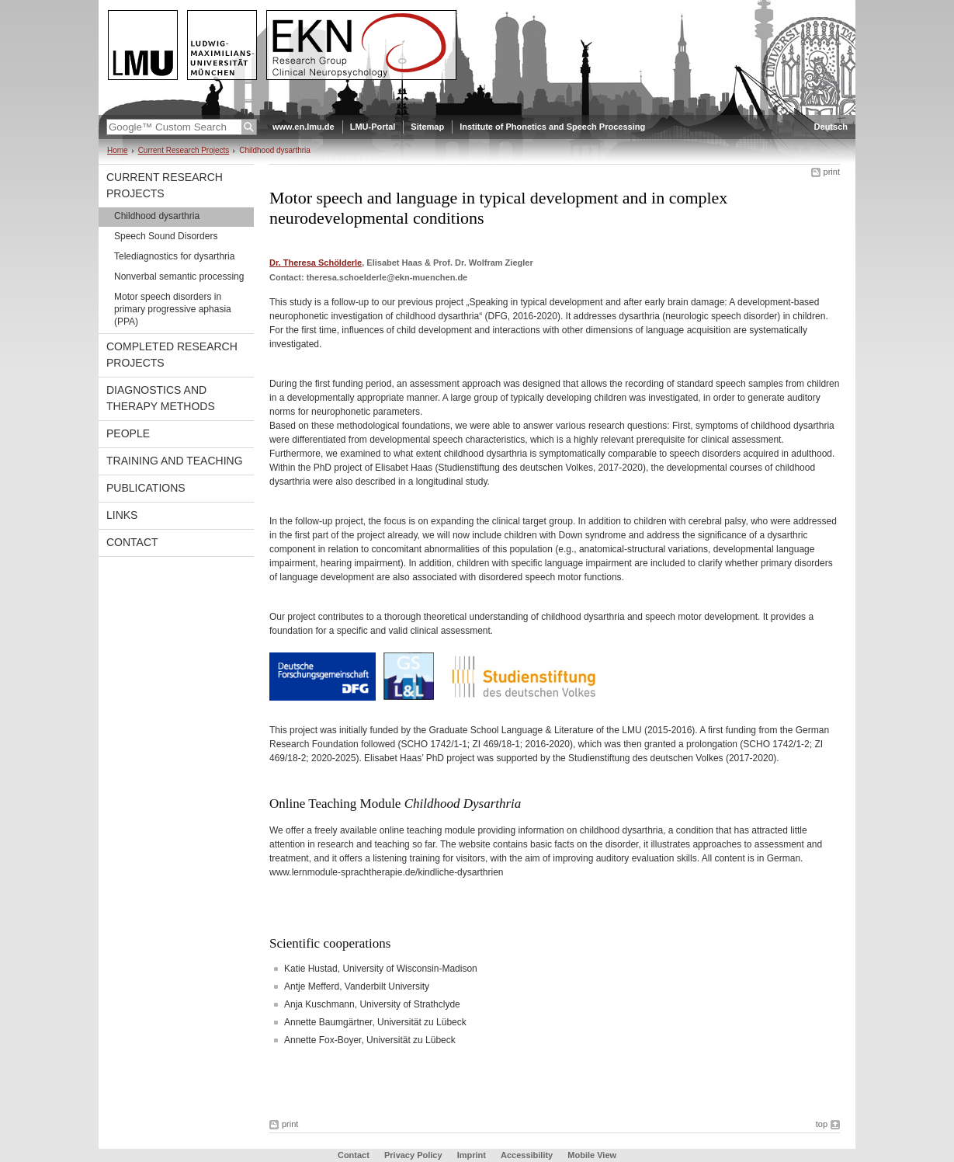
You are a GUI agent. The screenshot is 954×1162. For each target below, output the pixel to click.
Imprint (471, 1155)
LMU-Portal (373, 126)
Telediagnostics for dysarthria (174, 256)
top (821, 1124)
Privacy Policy (413, 1155)
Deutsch (831, 126)
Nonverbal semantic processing (179, 276)
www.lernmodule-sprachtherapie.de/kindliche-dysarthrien (386, 872)
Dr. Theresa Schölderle (315, 262)
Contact (132, 542)
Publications (146, 488)
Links (121, 515)
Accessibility (528, 1155)
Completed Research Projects (172, 354)
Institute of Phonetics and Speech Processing (552, 126)
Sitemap (427, 126)
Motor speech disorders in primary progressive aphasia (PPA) (172, 309)
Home (117, 150)
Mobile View (591, 1155)
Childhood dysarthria (156, 215)
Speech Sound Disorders (165, 236)
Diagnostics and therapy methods (160, 398)
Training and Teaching (174, 460)
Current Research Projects (184, 150)
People (128, 433)
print (832, 171)
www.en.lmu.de (303, 126)
